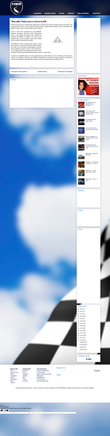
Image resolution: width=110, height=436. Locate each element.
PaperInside (40, 376)
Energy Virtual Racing (43, 370)
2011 (81, 337)
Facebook (25, 370)
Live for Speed (41, 372)
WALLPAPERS (83, 13)
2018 (81, 321)
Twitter (25, 379)
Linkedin (25, 376)
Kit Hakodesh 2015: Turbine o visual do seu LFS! (91, 146)
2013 (81, 333)
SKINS (61, 13)
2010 (81, 340)
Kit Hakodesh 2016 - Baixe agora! (91, 120)
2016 (81, 325)
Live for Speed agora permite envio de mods (91, 128)
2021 (81, 313)
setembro (82, 349)
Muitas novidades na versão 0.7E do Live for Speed (91, 138)
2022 (81, 311)
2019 (81, 318)
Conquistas (13, 376)
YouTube (25, 381)
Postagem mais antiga (65, 71)
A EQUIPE (37, 13)
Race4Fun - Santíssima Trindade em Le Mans (91, 162)
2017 (81, 323)
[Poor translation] (6, 410)
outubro (82, 347)
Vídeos (12, 377)
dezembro (82, 342)
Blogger (92, 388)
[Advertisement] (68, 5)
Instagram (25, 374)
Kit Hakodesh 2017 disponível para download (90, 104)
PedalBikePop (40, 377)
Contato (12, 382)
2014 (81, 330)
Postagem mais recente (19, 71)
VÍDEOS (71, 13)
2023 (81, 309)
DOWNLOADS (50, 13)
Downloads (13, 379)
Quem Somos (14, 372)
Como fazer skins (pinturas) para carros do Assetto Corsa (92, 112)
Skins (11, 381)
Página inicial (42, 71)
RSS (24, 377)
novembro (82, 344)
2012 (81, 335)
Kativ (79, 388)
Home (12, 370)
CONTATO (96, 13)
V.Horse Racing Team (42, 381)
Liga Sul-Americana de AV (44, 374)
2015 (81, 328)
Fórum (24, 372)
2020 (81, 316)
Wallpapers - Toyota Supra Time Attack (90, 171)
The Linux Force (41, 379)
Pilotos (12, 374)
